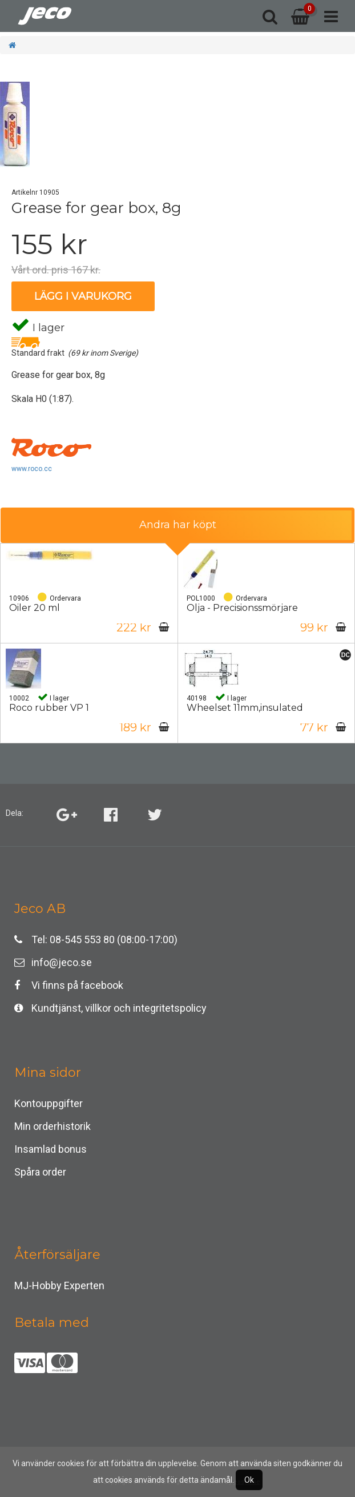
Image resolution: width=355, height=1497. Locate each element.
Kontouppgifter (48, 1103)
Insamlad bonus (50, 1149)
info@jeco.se (53, 962)
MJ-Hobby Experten (59, 1285)
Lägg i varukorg (83, 296)
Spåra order (40, 1172)
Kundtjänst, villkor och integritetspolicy (110, 1008)
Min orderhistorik (52, 1126)
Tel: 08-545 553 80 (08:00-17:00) (96, 939)
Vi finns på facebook (68, 985)
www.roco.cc (31, 469)
